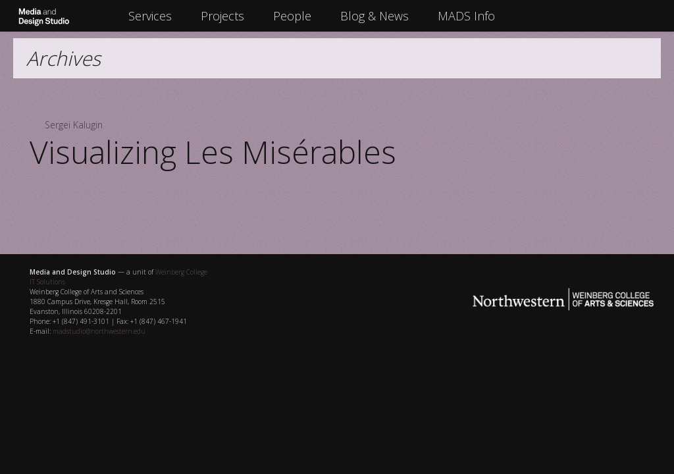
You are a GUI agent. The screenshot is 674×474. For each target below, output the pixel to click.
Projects (222, 16)
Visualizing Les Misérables (213, 151)
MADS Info (466, 16)
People (292, 16)
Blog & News (374, 16)
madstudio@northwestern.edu (99, 331)
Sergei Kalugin (74, 124)
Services (150, 16)
